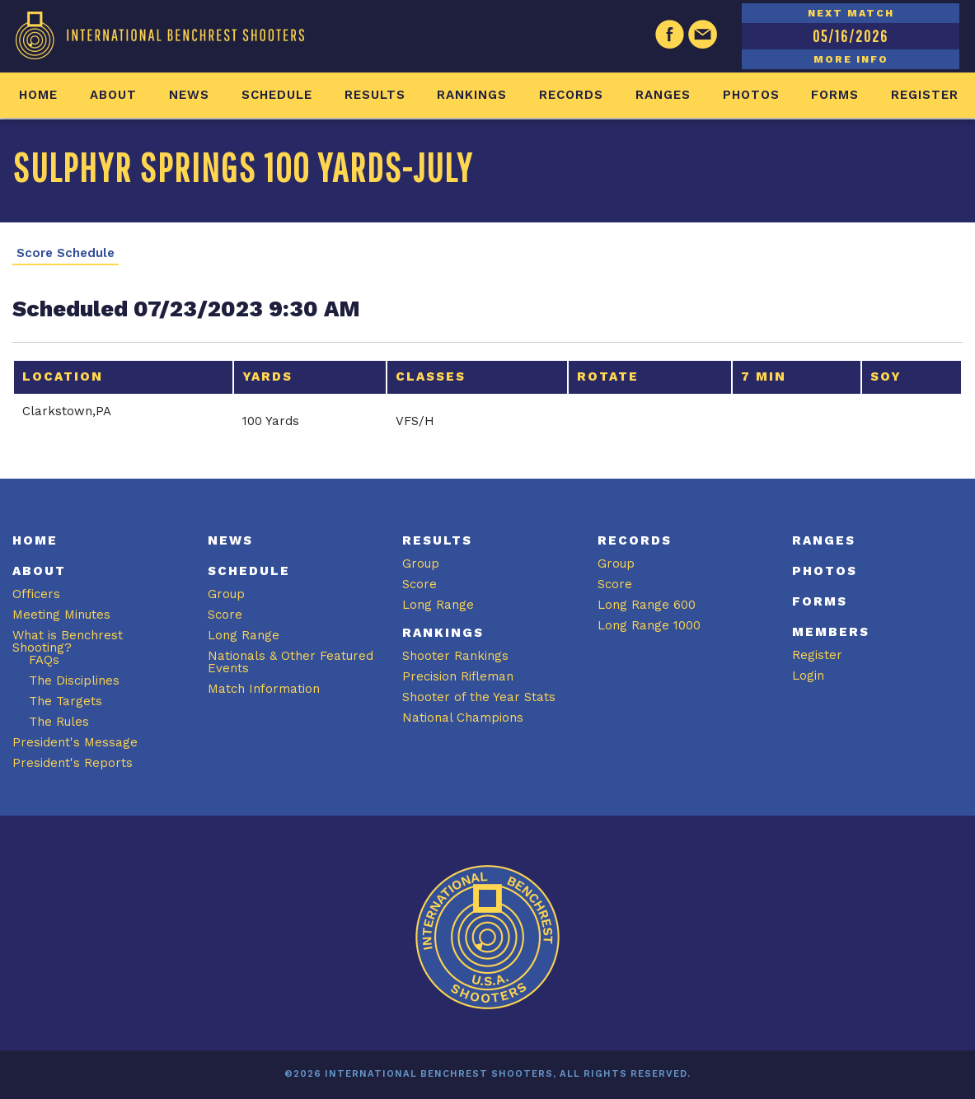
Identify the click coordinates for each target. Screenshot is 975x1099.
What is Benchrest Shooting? (67, 641)
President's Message (75, 742)
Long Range (243, 635)
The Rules (59, 721)
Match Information (264, 688)
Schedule (276, 94)
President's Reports (72, 762)
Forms (835, 94)
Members (831, 631)
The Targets (65, 701)
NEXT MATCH (851, 13)
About (113, 94)
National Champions (462, 717)
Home (38, 94)
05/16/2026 (850, 35)
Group (226, 594)
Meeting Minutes (61, 614)
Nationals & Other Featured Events (290, 662)
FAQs (44, 659)
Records (571, 94)
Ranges (663, 94)
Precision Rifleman (457, 676)
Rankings (472, 94)
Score (225, 614)
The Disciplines (74, 680)
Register (925, 94)
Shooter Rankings (455, 655)
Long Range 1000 (649, 625)
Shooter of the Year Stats (478, 697)
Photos (751, 94)
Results (375, 94)
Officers (36, 594)
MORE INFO (850, 59)
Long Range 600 (647, 604)
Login (808, 675)
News (189, 94)
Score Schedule (65, 253)
